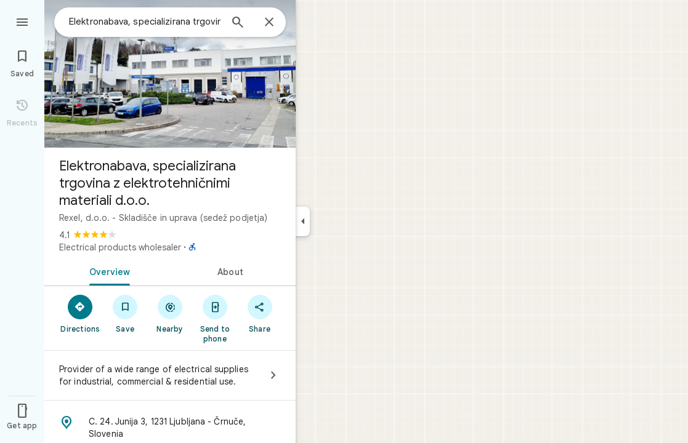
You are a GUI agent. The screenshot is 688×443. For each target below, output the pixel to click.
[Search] (238, 23)
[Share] (259, 313)
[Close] (269, 22)
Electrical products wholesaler (120, 247)
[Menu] (22, 21)
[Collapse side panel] (303, 221)
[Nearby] (170, 313)
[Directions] (80, 313)
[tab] (107, 270)
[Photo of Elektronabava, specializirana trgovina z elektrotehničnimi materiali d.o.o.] (170, 74)
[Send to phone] (214, 318)
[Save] (125, 313)
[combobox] (145, 21)
